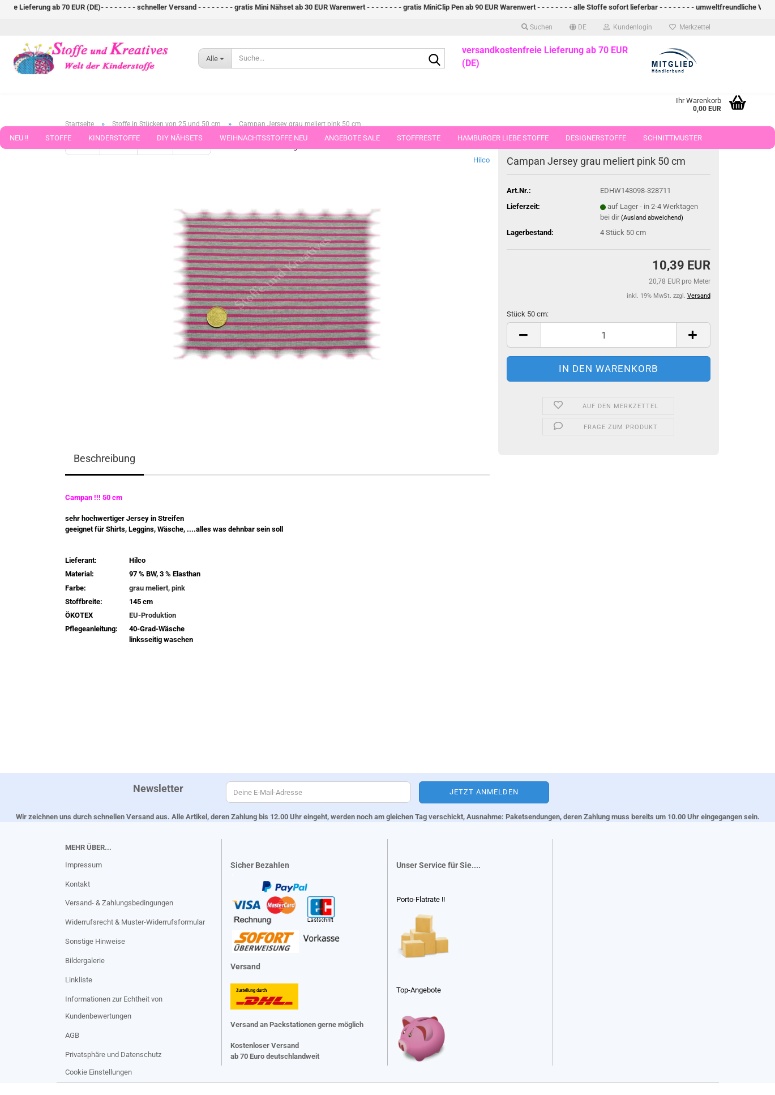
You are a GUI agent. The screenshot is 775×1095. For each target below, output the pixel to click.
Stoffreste (418, 142)
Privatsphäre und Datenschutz (113, 1054)
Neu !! (19, 142)
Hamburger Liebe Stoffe (503, 142)
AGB (72, 1035)
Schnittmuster (672, 142)
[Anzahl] (608, 335)
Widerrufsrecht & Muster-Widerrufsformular (135, 922)
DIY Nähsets (180, 142)
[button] (578, 31)
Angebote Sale (352, 142)
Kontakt (77, 884)
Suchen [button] (537, 31)
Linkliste (78, 980)
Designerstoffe (596, 142)
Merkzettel (689, 31)
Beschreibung (104, 458)
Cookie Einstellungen (98, 1072)
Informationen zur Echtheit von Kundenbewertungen (113, 1007)
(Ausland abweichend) (652, 217)
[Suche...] (215, 62)
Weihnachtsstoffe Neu (263, 142)
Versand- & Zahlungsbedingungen (119, 903)
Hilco (481, 160)
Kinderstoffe (114, 142)
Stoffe (58, 142)
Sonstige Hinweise (95, 941)
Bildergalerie (85, 960)
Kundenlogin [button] (627, 31)
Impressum (83, 865)
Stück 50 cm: (528, 314)
